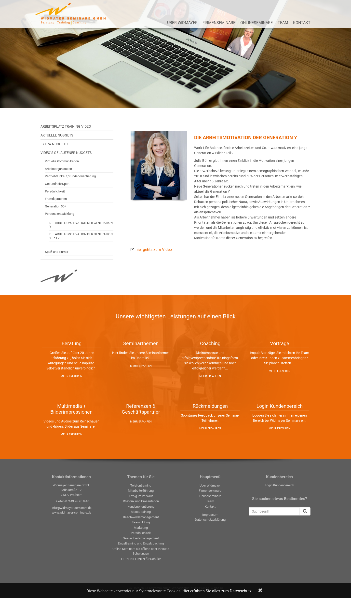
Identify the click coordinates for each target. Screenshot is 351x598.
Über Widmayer (182, 22)
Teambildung (141, 522)
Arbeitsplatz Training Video (65, 126)
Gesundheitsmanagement (141, 538)
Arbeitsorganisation (58, 169)
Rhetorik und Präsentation (141, 501)
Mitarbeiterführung (141, 490)
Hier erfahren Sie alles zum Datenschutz (217, 591)
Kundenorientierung (140, 506)
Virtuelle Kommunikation (62, 161)
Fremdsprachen (56, 199)
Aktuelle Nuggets (56, 135)
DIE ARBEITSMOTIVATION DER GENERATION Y (81, 225)
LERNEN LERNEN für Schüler (141, 559)
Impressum (210, 514)
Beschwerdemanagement (141, 517)
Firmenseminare (218, 22)
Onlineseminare (256, 22)
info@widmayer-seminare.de (72, 508)
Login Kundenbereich (279, 485)
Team (283, 22)
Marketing (141, 528)
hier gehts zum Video (153, 249)
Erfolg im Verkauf (141, 496)
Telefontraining (140, 485)
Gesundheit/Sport (57, 184)
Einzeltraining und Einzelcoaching (141, 543)
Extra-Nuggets (54, 144)
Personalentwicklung (59, 214)
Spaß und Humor (56, 252)
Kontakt (301, 22)
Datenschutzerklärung (210, 519)
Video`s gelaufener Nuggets (66, 153)
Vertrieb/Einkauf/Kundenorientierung (70, 176)
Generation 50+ (55, 206)
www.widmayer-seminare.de (71, 512)
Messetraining (141, 512)
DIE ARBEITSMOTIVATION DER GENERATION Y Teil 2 (81, 236)
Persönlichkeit (55, 191)
